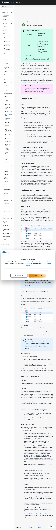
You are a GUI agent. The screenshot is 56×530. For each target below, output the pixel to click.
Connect (8, 208)
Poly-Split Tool (8, 138)
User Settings (35, 174)
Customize (19, 275)
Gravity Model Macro (8, 212)
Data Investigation (8, 165)
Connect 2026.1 (6, 241)
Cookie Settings (44, 270)
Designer (27, 21)
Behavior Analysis (8, 194)
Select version (21, 5)
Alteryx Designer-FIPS (7, 230)
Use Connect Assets (7, 233)
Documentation (8, 93)
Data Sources (7, 218)
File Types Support (7, 222)
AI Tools (8, 71)
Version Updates (6, 236)
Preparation (8, 76)
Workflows (7, 26)
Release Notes (4, 9)
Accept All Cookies (37, 275)
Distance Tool (8, 111)
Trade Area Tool (8, 158)
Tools (7, 33)
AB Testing (8, 171)
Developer (8, 200)
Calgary (8, 197)
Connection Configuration (7, 45)
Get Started (7, 23)
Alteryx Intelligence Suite (8, 67)
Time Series (8, 174)
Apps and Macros (7, 29)
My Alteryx (19, 2)
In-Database (8, 88)
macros (23, 405)
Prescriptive (8, 181)
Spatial (8, 96)
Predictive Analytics (6, 62)
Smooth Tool (8, 141)
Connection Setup (7, 226)
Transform (8, 85)
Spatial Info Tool (7, 145)
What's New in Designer (6, 16)
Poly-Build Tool (7, 135)
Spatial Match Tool (8, 149)
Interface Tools (8, 162)
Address (8, 186)
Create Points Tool (8, 108)
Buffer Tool (7, 104)
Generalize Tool (7, 119)
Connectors (8, 184)
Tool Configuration (7, 40)
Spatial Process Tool (8, 154)
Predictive (8, 168)
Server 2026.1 (6, 239)
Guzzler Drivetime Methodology (8, 100)
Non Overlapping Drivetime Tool (8, 130)
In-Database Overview (6, 58)
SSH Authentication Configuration (7, 49)
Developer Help (6, 248)
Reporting (8, 90)
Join (8, 79)
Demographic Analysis (8, 190)
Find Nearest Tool (8, 115)
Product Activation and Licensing (6, 245)
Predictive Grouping (8, 178)
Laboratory (8, 203)
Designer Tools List (7, 36)
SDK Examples (8, 206)
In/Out (8, 74)
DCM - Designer (8, 54)
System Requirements (6, 20)
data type (40, 396)
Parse (8, 82)
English (51, 526)
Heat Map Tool (8, 122)
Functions (7, 215)
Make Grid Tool (7, 126)
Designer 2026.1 (6, 12)
